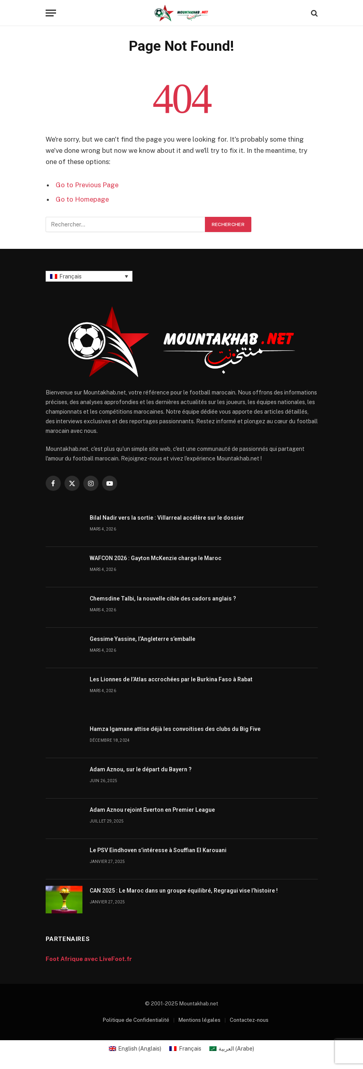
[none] (89, 276)
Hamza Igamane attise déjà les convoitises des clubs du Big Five (175, 729)
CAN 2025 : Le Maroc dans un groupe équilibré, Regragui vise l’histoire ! (184, 890)
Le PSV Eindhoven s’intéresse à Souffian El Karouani (158, 850)
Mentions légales (199, 1020)
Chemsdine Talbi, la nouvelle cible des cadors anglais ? (163, 598)
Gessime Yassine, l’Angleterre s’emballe (142, 639)
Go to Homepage (82, 199)
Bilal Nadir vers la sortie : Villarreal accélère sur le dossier (167, 517)
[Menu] (51, 13)
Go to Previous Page (87, 185)
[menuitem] (89, 276)
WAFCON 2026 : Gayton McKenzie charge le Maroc (155, 558)
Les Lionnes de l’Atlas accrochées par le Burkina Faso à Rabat (171, 679)
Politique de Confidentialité (136, 1020)
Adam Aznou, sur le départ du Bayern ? (141, 769)
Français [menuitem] (70, 276)
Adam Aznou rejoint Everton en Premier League (152, 810)
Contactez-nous (249, 1020)
